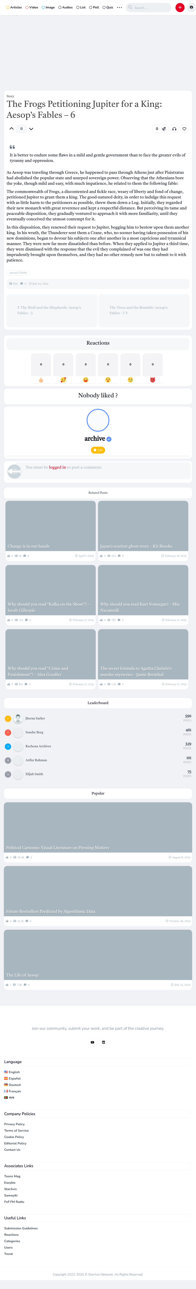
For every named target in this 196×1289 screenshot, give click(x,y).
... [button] (119, 7)
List (81, 7)
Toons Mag (12, 1176)
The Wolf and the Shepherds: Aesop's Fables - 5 (49, 310)
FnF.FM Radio (14, 1202)
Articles (14, 7)
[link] (184, 129)
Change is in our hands (29, 546)
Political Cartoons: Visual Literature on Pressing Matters (57, 848)
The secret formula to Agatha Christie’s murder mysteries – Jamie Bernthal (136, 672)
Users (8, 1247)
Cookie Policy (14, 1137)
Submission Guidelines (21, 1228)
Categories (12, 1241)
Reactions (11, 1235)
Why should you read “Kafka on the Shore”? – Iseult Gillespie (49, 607)
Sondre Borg (34, 732)
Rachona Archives (38, 746)
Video (32, 7)
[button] (180, 7)
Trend (8, 1254)
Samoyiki (11, 1195)
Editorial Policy (15, 1143)
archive (98, 439)
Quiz (108, 7)
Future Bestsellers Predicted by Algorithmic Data (50, 912)
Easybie (9, 1183)
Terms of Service (16, 1130)
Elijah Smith (34, 774)
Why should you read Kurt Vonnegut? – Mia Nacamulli (140, 607)
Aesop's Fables (18, 273)
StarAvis (10, 1189)
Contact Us (12, 1150)
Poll (94, 7)
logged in (57, 467)
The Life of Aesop (22, 975)
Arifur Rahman (36, 760)
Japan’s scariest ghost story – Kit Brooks (136, 546)
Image (48, 7)
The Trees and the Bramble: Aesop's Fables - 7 (138, 310)
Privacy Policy (14, 1124)
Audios (65, 7)
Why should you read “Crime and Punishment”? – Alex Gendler (38, 672)
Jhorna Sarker (35, 718)
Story (10, 96)
